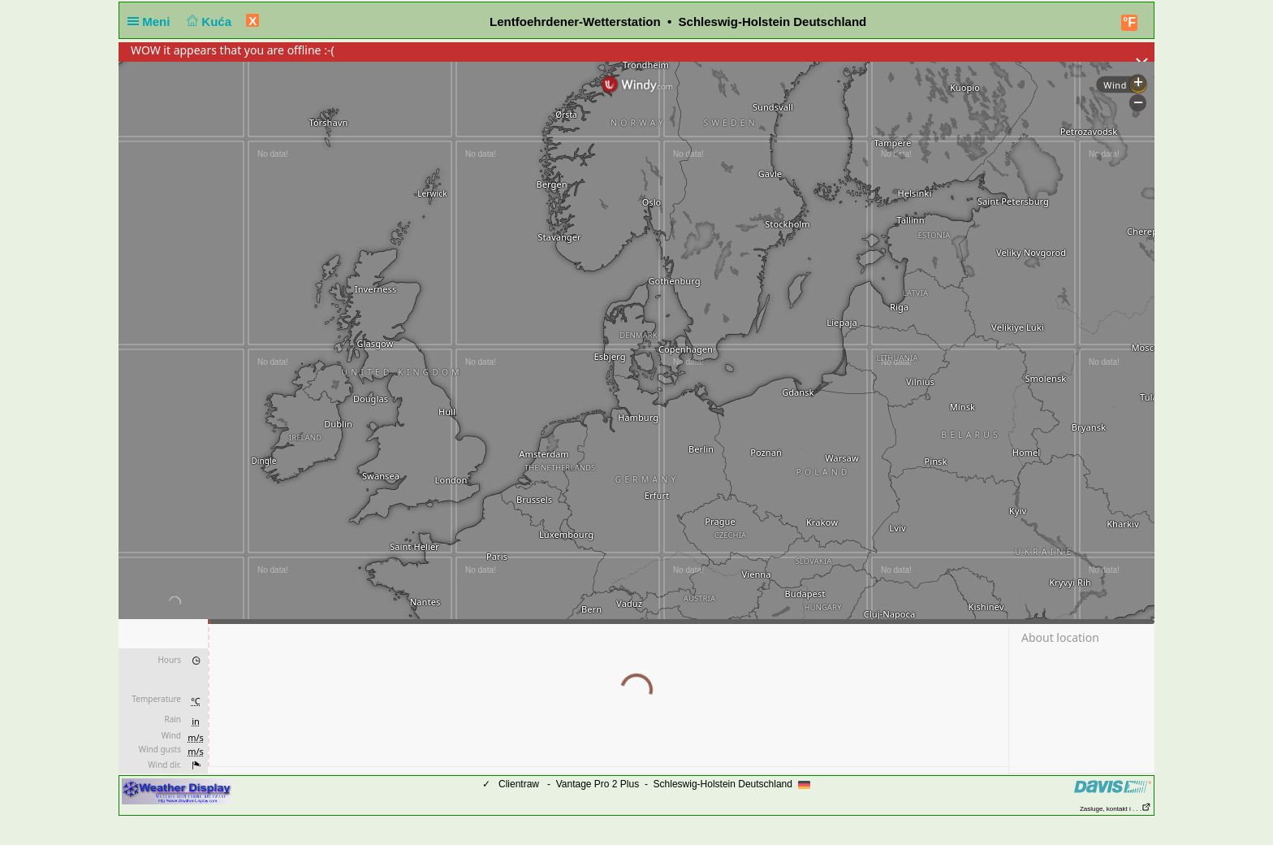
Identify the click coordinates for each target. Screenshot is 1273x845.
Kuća (208, 21)
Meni (152, 21)
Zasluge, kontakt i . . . (1115, 808)
